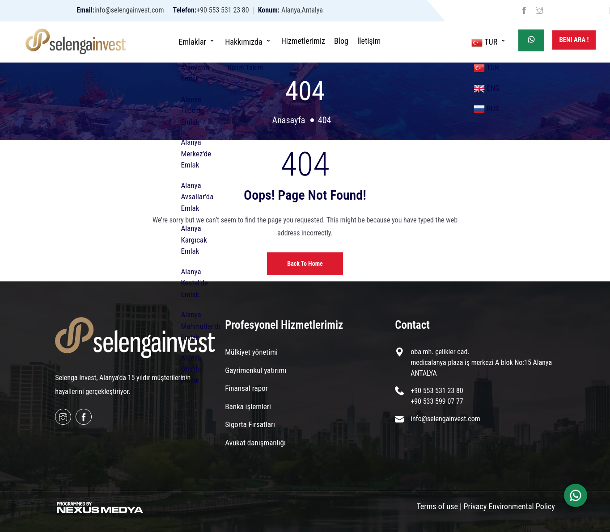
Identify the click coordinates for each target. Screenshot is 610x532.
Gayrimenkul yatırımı (255, 370)
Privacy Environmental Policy (509, 506)
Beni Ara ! (574, 40)
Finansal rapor (246, 388)
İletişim (369, 41)
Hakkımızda (248, 41)
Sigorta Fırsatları (250, 424)
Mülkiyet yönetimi (251, 352)
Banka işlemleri (248, 406)
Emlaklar (197, 41)
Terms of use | (439, 506)
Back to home (304, 263)
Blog (341, 41)
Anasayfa (288, 120)
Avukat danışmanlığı (255, 442)
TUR (489, 41)
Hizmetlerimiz (303, 41)
